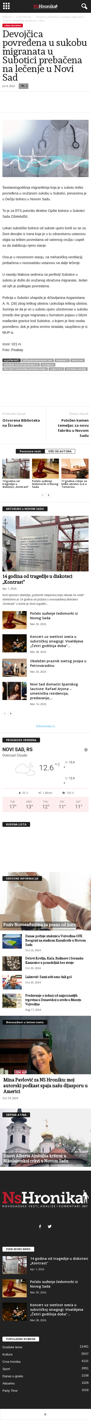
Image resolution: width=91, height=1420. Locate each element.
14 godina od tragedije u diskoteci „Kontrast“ (15, 484)
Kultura (7, 1354)
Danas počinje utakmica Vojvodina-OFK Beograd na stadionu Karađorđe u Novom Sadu (55, 940)
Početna (6, 17)
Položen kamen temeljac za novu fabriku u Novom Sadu (73, 428)
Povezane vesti (30, 451)
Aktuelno (8, 1383)
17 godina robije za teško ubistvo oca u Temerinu (74, 484)
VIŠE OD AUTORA (60, 451)
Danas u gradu (12, 1376)
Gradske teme (12, 1347)
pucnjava (48, 364)
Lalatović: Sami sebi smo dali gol (48, 977)
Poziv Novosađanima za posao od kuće (39, 924)
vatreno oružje (76, 369)
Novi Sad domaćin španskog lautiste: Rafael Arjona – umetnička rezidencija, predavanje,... (54, 691)
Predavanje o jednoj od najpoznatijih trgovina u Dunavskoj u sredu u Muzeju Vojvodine (53, 1000)
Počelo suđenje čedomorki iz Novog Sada (45, 484)
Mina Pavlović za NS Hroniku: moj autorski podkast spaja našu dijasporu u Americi (45, 1085)
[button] (83, 6)
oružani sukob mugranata (21, 364)
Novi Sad (77, 360)
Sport (6, 1369)
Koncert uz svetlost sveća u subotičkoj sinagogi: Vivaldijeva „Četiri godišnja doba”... (56, 641)
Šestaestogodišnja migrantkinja (25, 369)
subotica (56, 369)
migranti (62, 360)
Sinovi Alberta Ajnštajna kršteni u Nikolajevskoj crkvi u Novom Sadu (35, 1158)
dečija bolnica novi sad (37, 360)
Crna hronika (23, 17)
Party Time (9, 1390)
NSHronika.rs (45, 726)
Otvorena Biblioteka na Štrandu (21, 423)
